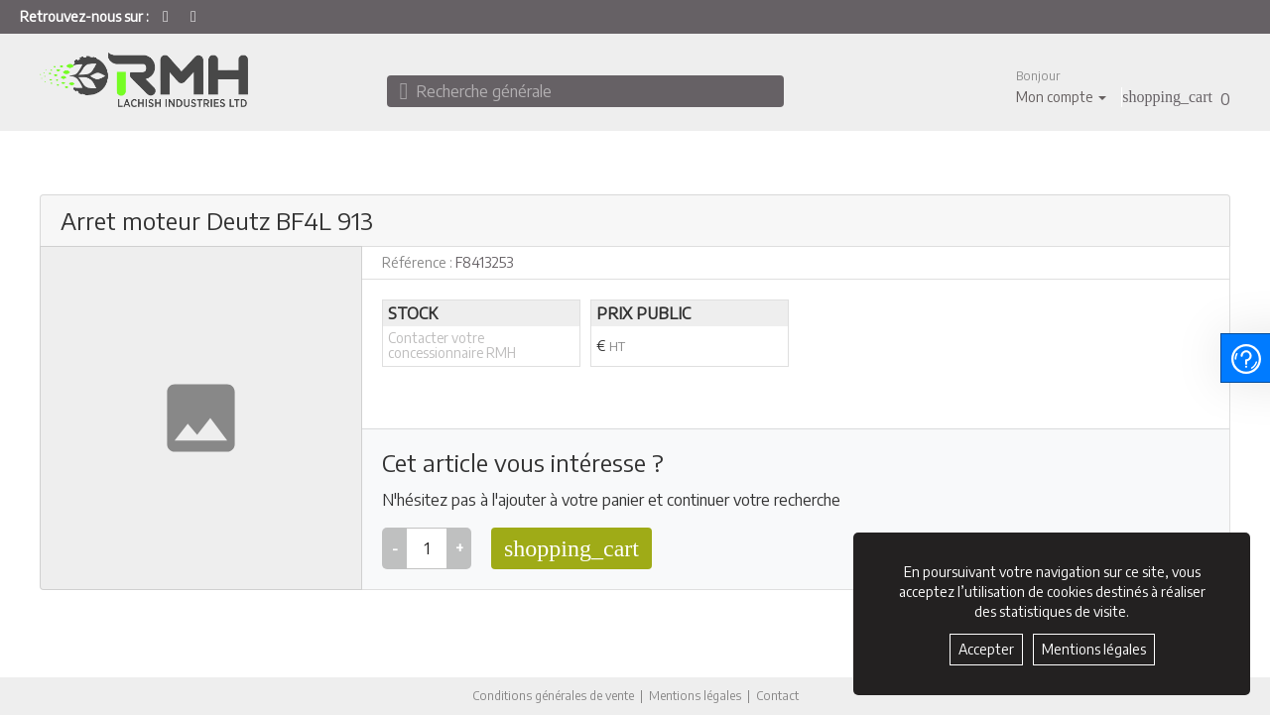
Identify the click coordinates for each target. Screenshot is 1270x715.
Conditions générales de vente (553, 695)
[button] (1061, 86)
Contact (777, 696)
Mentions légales (695, 695)
